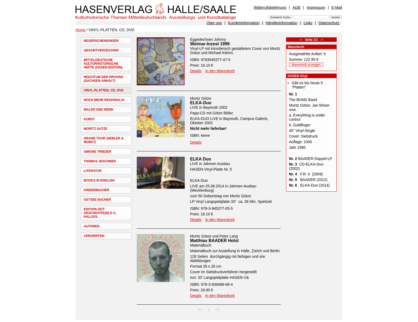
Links (308, 23)
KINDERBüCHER (96, 190)
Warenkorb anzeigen (306, 65)
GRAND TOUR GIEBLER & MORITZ (104, 140)
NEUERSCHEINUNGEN (101, 41)
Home (80, 30)
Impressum (316, 7)
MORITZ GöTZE (95, 129)
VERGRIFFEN (94, 236)
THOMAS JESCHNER (100, 161)
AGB (296, 7)
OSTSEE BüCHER (97, 200)
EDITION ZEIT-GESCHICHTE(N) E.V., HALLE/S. (100, 213)
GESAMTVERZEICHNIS (101, 50)
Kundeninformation (244, 23)
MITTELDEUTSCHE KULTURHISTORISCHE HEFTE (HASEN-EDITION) (103, 63)
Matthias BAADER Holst (214, 240)
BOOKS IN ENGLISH (99, 180)
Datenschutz (329, 23)
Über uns (214, 23)
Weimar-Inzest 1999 (210, 44)
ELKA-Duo (200, 102)
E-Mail (336, 7)
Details (196, 71)
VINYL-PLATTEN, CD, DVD (104, 90)
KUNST (89, 119)
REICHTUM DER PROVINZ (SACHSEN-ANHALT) (103, 79)
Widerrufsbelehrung (270, 7)
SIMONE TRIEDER (97, 152)
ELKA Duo (200, 159)
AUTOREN (91, 226)
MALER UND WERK (99, 109)
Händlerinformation (281, 23)
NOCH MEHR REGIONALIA (104, 100)
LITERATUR (93, 171)
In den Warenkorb (220, 71)
